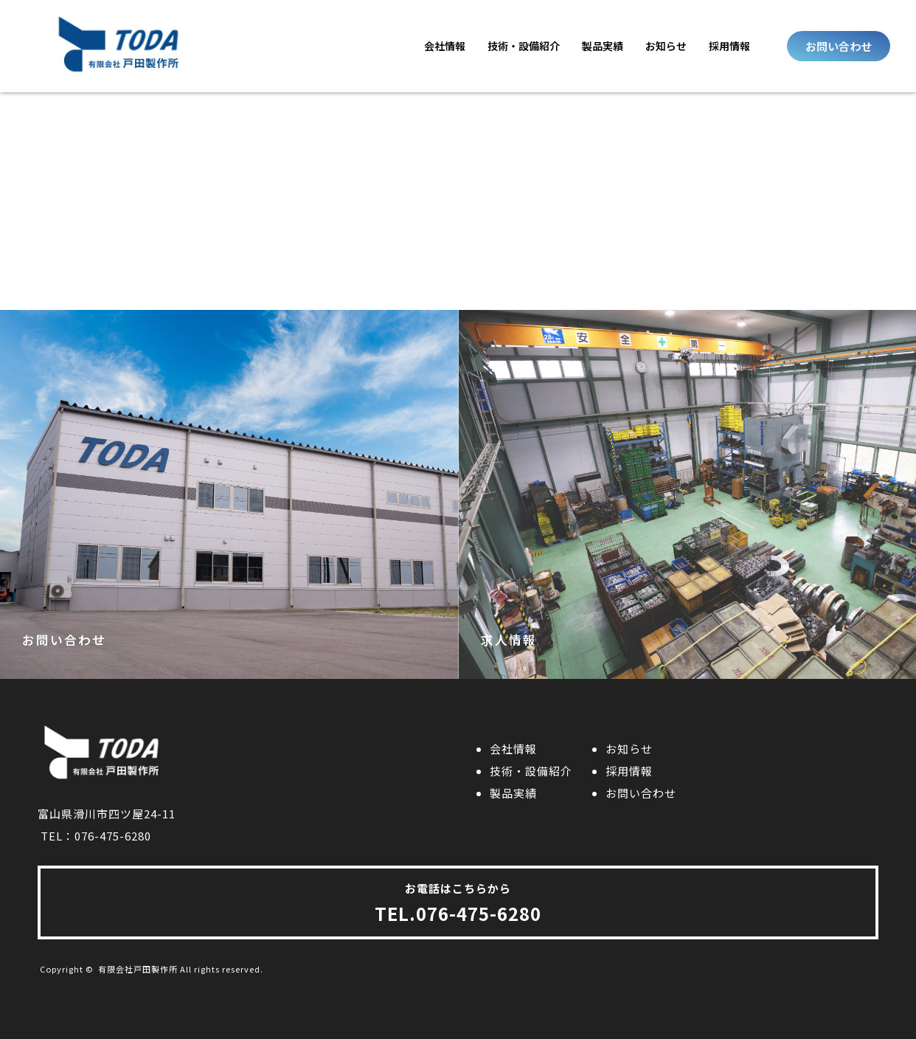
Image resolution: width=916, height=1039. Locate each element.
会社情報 (444, 45)
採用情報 (729, 45)
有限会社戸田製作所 (138, 969)
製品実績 (602, 45)
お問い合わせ (641, 793)
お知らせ (666, 45)
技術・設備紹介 (524, 45)
